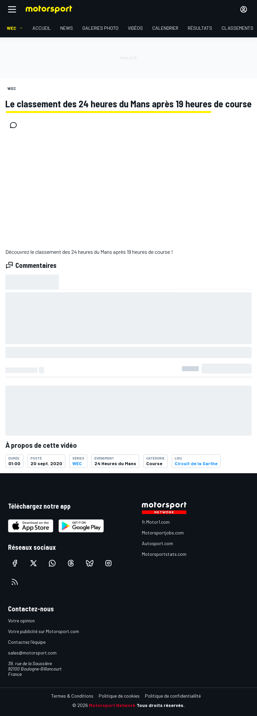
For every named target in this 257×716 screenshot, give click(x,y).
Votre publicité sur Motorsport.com (43, 631)
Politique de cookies (119, 696)
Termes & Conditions (72, 696)
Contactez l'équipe (27, 642)
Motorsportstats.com (164, 554)
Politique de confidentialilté (173, 696)
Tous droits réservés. (161, 705)
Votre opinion (21, 620)
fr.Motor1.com (156, 522)
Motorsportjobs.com (163, 532)
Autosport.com (157, 543)
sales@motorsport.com (32, 652)
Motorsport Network (112, 705)
